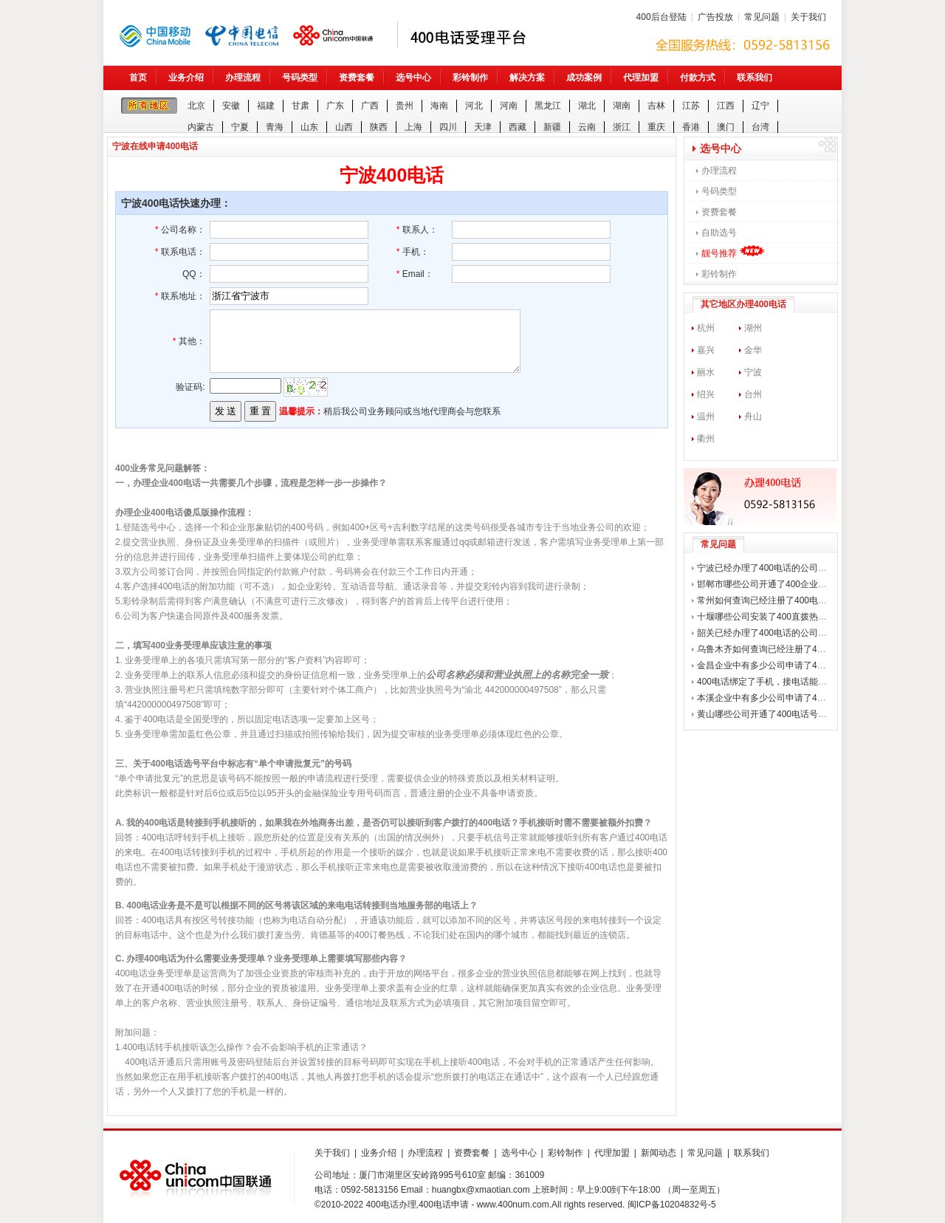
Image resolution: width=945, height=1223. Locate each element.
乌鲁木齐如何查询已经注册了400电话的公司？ (788, 649)
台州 (753, 394)
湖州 (753, 328)
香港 (691, 127)
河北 (474, 105)
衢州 (706, 439)
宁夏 (240, 127)
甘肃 (300, 105)
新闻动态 (658, 1153)
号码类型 (299, 77)
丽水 (706, 372)
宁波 (753, 372)
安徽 (231, 105)
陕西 (379, 127)
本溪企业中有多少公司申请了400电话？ (775, 698)
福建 (266, 105)
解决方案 (527, 77)
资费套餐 (356, 77)
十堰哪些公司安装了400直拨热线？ (766, 617)
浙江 (621, 127)
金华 (753, 350)
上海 (413, 127)
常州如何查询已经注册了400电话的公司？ (779, 600)
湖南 (621, 105)
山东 (309, 127)
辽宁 (760, 105)
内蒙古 (201, 127)
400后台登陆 (661, 17)
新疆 (552, 127)
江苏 (691, 105)
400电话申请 (444, 1204)
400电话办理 (391, 1204)
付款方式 (697, 77)
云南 (587, 127)
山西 (344, 127)
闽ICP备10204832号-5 (672, 1204)
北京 (196, 105)
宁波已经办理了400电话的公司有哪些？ (775, 568)
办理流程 (243, 77)
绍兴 (706, 394)
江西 (726, 105)
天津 (483, 127)
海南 (439, 105)
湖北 (587, 105)
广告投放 (715, 17)
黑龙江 (548, 105)
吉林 (656, 105)
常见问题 (762, 17)
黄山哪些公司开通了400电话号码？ (766, 714)
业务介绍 (186, 77)
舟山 (753, 416)
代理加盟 (641, 77)
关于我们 (808, 17)
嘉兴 (706, 350)
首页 (138, 77)
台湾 (760, 127)
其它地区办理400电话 (743, 304)
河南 (509, 105)
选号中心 (413, 77)
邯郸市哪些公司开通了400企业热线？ (771, 584)
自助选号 (719, 232)
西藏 (517, 127)
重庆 (656, 127)
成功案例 (584, 77)
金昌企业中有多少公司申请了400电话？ (775, 665)
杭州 (706, 328)
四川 (448, 127)
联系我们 (754, 77)
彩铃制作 (470, 77)
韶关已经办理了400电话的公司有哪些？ (775, 633)
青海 (275, 127)
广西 (370, 105)
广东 (335, 105)
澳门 (726, 127)
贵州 (404, 105)
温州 (706, 416)
